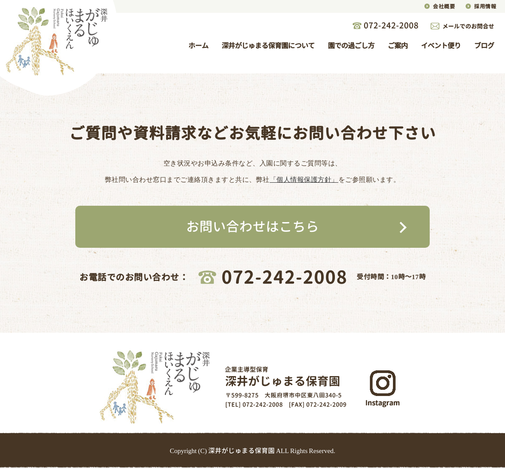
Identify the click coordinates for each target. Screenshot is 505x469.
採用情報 (485, 6)
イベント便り (441, 45)
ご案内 (398, 45)
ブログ (484, 45)
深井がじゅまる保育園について (268, 45)
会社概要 (444, 6)
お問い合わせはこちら (252, 226)
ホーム (198, 45)
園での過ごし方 (351, 45)
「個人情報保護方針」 (304, 179)
